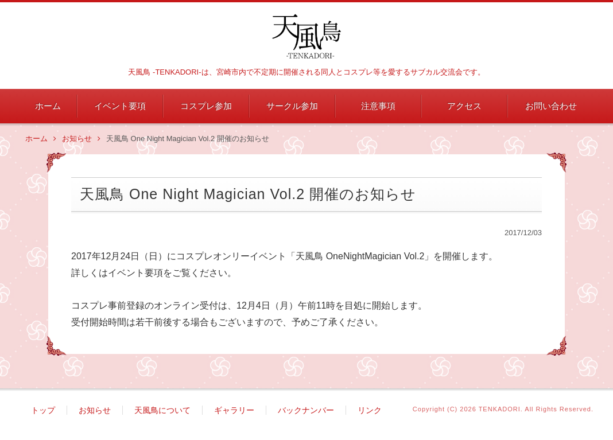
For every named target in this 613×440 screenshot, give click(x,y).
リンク (370, 410)
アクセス (464, 106)
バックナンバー (306, 410)
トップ (43, 410)
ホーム (48, 106)
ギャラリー (234, 410)
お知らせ (81, 139)
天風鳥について (162, 410)
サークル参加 (292, 106)
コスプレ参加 (206, 106)
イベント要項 (120, 106)
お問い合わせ (551, 106)
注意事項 (378, 106)
